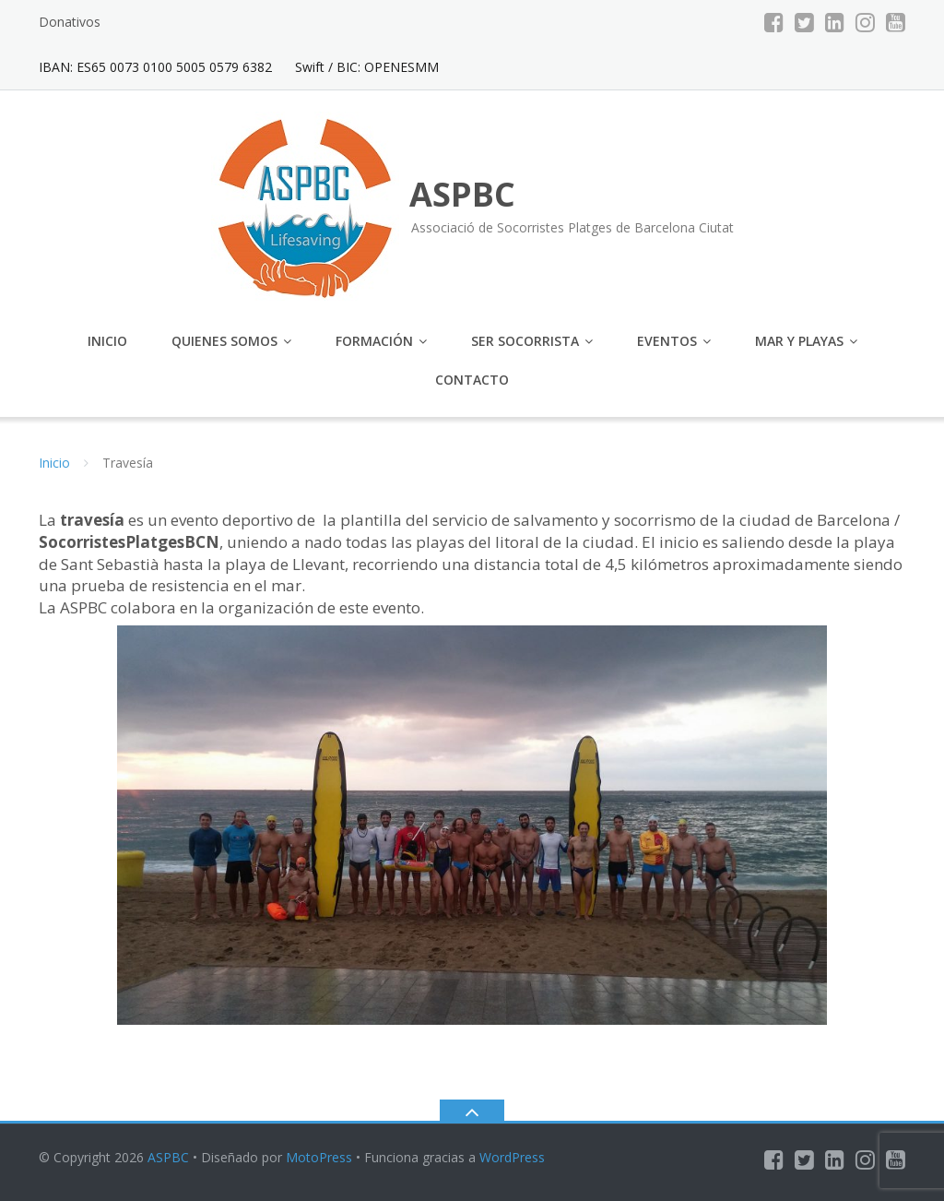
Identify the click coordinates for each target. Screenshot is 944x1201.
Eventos (667, 341)
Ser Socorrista (525, 341)
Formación (374, 341)
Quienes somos (224, 341)
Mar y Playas (799, 341)
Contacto (472, 379)
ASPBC (168, 1157)
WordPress (512, 1157)
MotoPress (319, 1157)
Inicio (107, 341)
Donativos (69, 21)
